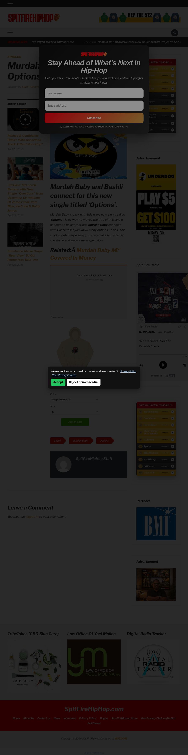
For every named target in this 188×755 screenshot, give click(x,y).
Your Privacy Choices (64, 375)
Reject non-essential (83, 382)
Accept (58, 382)
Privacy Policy (128, 371)
